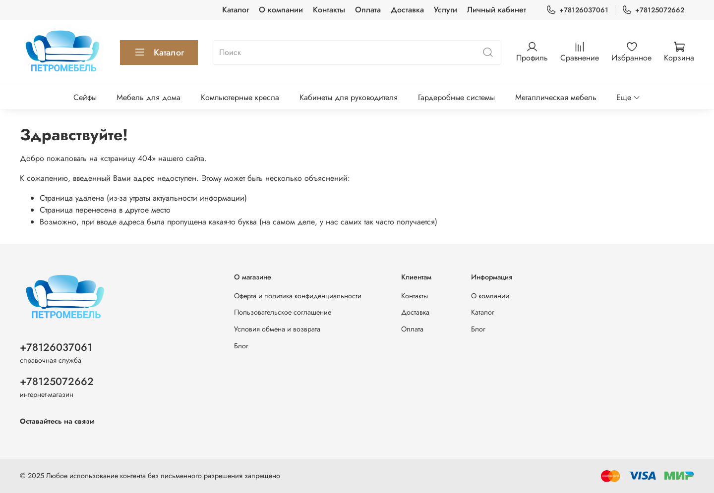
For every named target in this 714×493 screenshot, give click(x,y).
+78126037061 (577, 10)
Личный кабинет (496, 9)
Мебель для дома (148, 97)
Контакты (329, 9)
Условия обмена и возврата (277, 329)
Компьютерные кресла (240, 97)
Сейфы (85, 97)
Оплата (368, 9)
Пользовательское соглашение (282, 312)
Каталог (235, 9)
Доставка (407, 9)
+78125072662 (653, 10)
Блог (241, 346)
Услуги (445, 9)
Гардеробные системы (456, 97)
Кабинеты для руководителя (348, 97)
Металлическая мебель (555, 97)
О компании (281, 9)
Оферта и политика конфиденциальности (297, 296)
